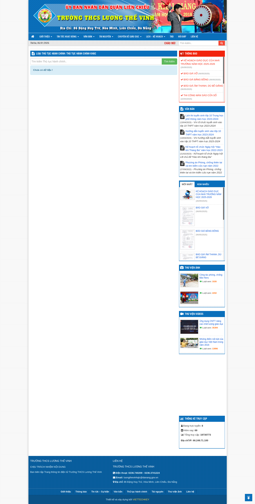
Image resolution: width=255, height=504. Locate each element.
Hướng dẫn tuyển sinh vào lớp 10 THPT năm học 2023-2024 (203, 133)
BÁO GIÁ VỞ (189, 73)
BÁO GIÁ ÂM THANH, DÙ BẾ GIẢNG (202, 85)
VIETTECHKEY (141, 499)
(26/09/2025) (186, 67)
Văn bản (89, 37)
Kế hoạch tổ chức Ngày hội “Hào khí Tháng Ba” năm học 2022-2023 (204, 148)
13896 (215, 348)
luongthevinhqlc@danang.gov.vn (141, 477)
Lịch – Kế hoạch (155, 37)
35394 (215, 328)
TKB (171, 37)
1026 (214, 281)
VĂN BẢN (189, 109)
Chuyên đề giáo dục (130, 37)
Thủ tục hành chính (137, 491)
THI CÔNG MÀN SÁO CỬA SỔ (199, 95)
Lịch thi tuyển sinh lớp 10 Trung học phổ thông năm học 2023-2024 (204, 117)
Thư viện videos (194, 314)
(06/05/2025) (203, 73)
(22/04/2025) (186, 99)
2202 (214, 293)
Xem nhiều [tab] (203, 184)
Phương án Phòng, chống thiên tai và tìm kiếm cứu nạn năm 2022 (204, 164)
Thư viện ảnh (192, 268)
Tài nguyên (106, 37)
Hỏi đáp (182, 37)
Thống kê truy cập (196, 419)
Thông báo (191, 53)
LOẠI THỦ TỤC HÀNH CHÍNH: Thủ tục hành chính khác (66, 53)
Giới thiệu (45, 37)
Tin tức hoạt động (68, 37)
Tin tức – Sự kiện (100, 491)
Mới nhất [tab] (187, 184)
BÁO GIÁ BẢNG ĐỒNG (195, 79)
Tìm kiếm (169, 61)
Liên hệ (194, 37)
